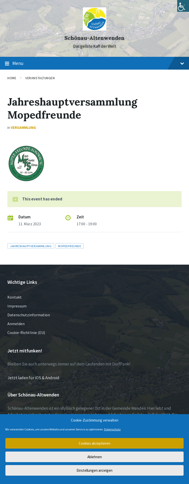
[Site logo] (94, 29)
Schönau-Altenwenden (94, 38)
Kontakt (14, 297)
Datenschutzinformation (28, 314)
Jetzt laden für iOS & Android (33, 377)
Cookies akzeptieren (94, 443)
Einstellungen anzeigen (94, 470)
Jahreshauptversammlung (30, 246)
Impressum (17, 305)
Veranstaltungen (40, 78)
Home (11, 78)
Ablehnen (94, 456)
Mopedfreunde (69, 246)
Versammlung (23, 127)
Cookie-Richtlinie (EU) (26, 332)
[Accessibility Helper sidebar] (183, 6)
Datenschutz (112, 429)
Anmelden (16, 323)
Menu (94, 63)
